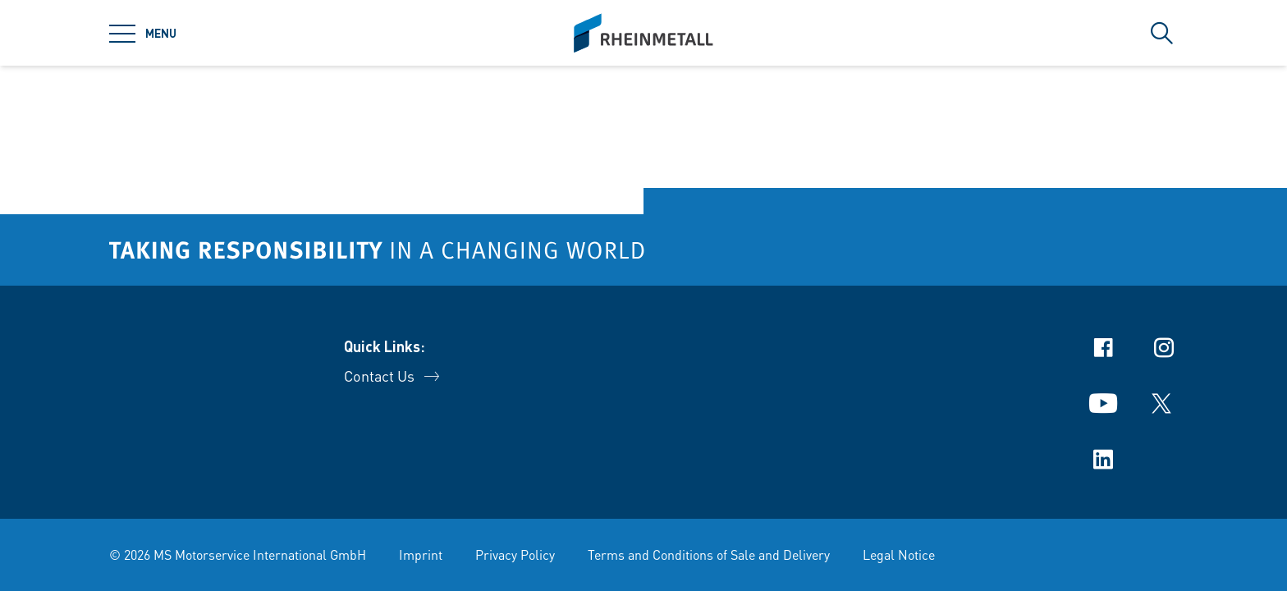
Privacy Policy (515, 554)
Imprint (420, 554)
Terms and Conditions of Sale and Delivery (709, 554)
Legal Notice (899, 554)
